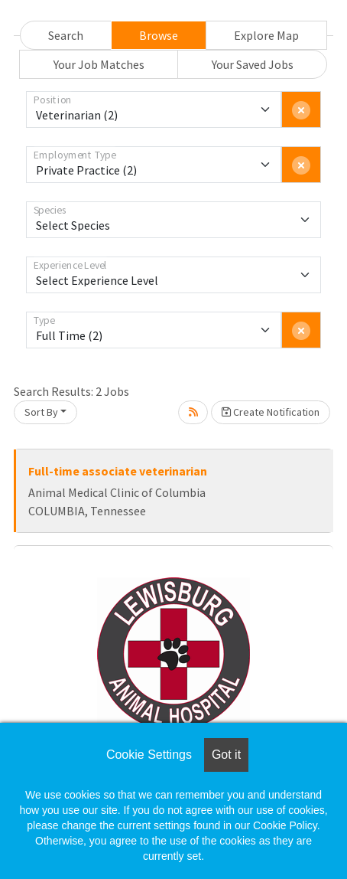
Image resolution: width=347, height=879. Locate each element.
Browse (158, 35)
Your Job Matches (99, 64)
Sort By (41, 412)
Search (65, 35)
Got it (226, 754)
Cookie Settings (149, 754)
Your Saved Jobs (252, 64)
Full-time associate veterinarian (117, 471)
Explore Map (266, 35)
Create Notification (270, 412)
